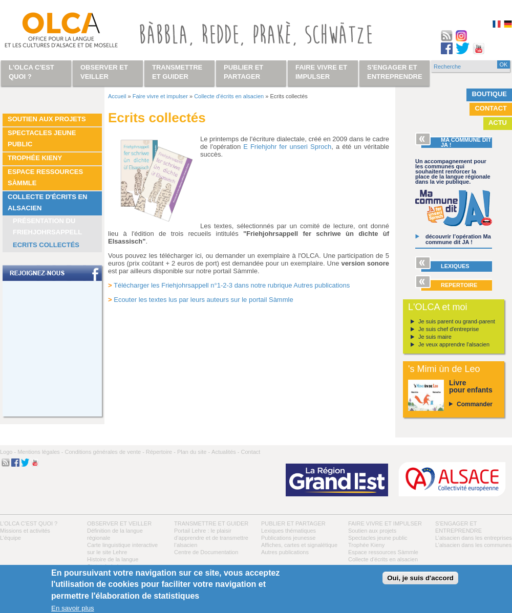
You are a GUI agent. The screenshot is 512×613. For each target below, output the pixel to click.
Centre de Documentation (206, 552)
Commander (475, 404)
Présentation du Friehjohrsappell (47, 226)
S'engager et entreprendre (394, 71)
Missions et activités (25, 531)
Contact (491, 108)
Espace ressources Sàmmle (45, 177)
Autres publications (285, 552)
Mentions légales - (40, 452)
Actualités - (225, 452)
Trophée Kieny (35, 158)
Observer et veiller (119, 523)
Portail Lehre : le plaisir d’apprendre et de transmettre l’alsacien (211, 538)
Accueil (117, 96)
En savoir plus (72, 608)
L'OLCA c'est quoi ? (28, 523)
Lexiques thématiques (288, 531)
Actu (497, 122)
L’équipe (10, 538)
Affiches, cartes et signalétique (299, 545)
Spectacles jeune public (42, 138)
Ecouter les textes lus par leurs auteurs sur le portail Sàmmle (203, 299)
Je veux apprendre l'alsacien (453, 344)
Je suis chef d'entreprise (448, 329)
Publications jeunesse (288, 538)
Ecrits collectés (46, 245)
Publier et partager (293, 523)
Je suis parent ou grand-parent (456, 321)
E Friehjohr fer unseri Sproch (287, 146)
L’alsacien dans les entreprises (473, 538)
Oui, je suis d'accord (420, 578)
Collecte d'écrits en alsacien (48, 202)
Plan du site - (193, 452)
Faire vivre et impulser (160, 96)
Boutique (489, 94)
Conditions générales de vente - (104, 452)
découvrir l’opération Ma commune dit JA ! (458, 239)
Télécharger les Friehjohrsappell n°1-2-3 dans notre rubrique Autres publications (232, 285)
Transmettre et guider (211, 523)
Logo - (8, 452)
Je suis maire (435, 337)
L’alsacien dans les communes (473, 545)
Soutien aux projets (47, 119)
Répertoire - (161, 452)
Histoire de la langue (112, 559)
